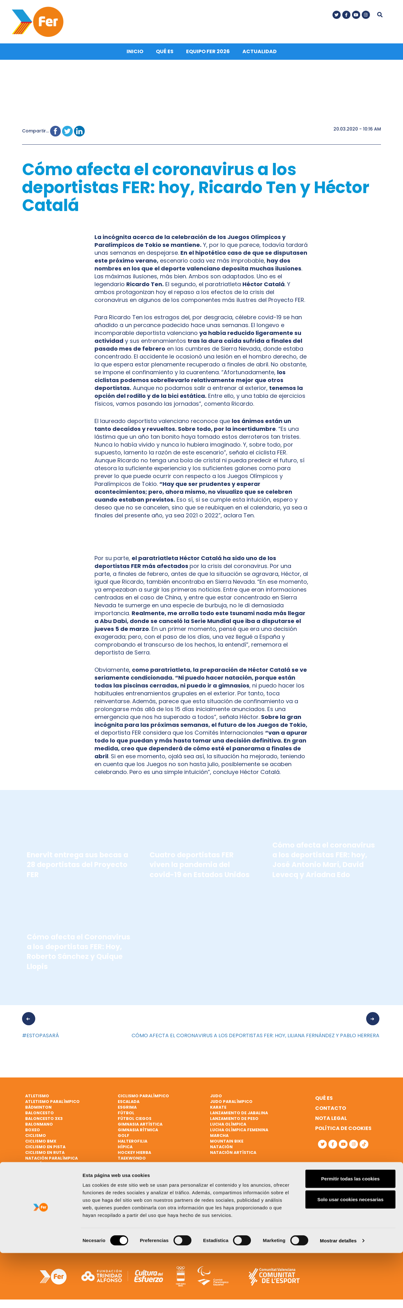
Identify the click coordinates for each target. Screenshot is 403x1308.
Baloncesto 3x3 (44, 1121)
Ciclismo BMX (40, 1143)
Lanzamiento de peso (234, 1121)
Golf (123, 1137)
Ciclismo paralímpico (143, 1098)
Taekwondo (132, 1160)
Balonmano (39, 1126)
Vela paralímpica (138, 1205)
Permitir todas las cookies (350, 1233)
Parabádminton (44, 1166)
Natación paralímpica (51, 1160)
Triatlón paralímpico (144, 1188)
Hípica (125, 1149)
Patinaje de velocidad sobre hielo (65, 1177)
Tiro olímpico (134, 1177)
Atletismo (37, 1098)
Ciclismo (35, 1137)
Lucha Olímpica (228, 1126)
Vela (123, 1194)
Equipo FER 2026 (208, 54)
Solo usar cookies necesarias (350, 1254)
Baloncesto (39, 1115)
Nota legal (331, 1120)
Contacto (330, 1110)
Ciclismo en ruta (45, 1154)
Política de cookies (343, 1130)
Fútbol (126, 1115)
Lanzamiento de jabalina (239, 1115)
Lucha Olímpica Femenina (239, 1132)
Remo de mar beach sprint (55, 1194)
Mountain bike (226, 1143)
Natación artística (233, 1154)
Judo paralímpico (231, 1104)
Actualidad (259, 54)
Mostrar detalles (338, 1295)
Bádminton (38, 1109)
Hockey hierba (134, 1154)
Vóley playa (131, 1211)
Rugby (32, 1205)
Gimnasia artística (140, 1126)
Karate (218, 1109)
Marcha (219, 1137)
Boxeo (32, 1132)
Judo (216, 1098)
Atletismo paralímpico (52, 1104)
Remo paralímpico (46, 1200)
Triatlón (128, 1183)
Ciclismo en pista (45, 1149)
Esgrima (127, 1109)
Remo (31, 1188)
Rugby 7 (34, 1211)
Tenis (124, 1166)
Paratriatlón (41, 1171)
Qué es (164, 54)
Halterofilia (132, 1143)
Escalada (128, 1104)
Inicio (135, 54)
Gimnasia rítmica (138, 1132)
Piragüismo (38, 1183)
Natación (221, 1149)
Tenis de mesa (133, 1171)
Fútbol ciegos (134, 1121)
